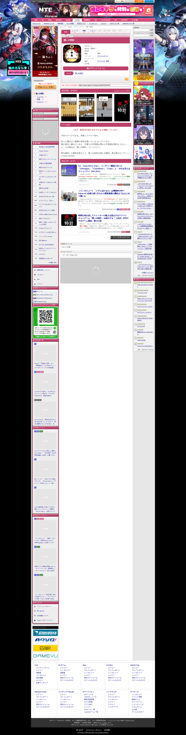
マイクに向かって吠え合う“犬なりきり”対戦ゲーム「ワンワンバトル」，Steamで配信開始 (145, 206)
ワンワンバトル (142, 292)
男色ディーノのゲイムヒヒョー (47, 172)
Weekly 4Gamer (43, 151)
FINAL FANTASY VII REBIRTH (145, 319)
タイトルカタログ (67, 680)
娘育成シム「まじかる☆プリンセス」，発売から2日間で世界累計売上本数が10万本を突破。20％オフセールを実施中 (145, 196)
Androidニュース (49, 23)
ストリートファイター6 (144, 306)
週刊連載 (39, 678)
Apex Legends (141, 340)
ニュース (40, 97)
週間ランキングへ (148, 272)
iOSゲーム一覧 (114, 23)
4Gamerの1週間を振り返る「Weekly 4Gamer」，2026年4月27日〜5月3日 (145, 256)
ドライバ (40, 284)
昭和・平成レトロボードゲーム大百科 (47, 223)
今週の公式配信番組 (45, 163)
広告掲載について (42, 615)
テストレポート (114, 697)
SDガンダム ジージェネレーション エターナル (144, 299)
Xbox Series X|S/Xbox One (45, 294)
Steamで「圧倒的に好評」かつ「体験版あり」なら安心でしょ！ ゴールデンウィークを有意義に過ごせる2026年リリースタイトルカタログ (45, 366)
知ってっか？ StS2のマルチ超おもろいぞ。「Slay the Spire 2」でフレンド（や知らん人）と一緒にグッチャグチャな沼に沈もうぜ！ (45, 481)
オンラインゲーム (43, 668)
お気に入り (129, 1)
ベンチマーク (113, 707)
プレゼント (40, 274)
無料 (107, 61)
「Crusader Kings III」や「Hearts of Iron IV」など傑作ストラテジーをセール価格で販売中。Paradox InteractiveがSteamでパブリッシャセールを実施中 (145, 236)
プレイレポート (90, 670)
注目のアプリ (81, 23)
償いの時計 (79, 73)
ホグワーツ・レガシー (144, 312)
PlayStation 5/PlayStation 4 (44, 298)
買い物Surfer (43, 240)
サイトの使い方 (58, 1)
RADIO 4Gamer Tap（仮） (47, 196)
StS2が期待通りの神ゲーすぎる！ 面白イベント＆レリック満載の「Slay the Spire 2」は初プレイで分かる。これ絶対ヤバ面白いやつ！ (45, 509)
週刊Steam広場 (43, 188)
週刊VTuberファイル (45, 167)
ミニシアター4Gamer (45, 236)
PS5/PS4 (58, 20)
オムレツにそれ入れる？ (145, 346)
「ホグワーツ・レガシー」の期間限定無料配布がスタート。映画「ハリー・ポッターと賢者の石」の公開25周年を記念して (145, 226)
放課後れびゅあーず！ (46, 258)
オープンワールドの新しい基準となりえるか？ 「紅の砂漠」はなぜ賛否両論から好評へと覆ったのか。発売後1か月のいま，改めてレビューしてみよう (45, 453)
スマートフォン (88, 692)
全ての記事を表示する (121, 237)
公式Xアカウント (43, 1)
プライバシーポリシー (44, 606)
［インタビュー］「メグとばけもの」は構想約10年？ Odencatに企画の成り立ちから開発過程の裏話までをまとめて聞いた (104, 193)
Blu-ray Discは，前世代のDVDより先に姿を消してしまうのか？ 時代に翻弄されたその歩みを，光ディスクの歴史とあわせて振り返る (45, 422)
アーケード (134, 692)
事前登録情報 (89, 699)
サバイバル (101, 61)
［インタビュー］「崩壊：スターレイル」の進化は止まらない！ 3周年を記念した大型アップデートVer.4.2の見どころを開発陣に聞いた (45, 541)
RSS (34, 1)
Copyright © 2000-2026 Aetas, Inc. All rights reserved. (93, 732)
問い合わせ (69, 1)
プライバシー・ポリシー (94, 729)
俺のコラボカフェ (45, 218)
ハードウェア (105, 20)
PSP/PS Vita (134, 665)
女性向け (87, 20)
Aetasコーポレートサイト (45, 620)
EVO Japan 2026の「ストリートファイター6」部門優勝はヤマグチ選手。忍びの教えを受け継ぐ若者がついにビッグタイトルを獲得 (145, 176)
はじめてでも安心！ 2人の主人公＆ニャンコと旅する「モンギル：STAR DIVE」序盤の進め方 (45, 393)
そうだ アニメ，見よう (46, 200)
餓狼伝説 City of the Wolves (145, 333)
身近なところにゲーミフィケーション (47, 249)
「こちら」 (104, 722)
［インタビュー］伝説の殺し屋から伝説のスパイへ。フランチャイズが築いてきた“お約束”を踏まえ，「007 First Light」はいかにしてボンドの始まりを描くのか (45, 597)
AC (116, 20)
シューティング (138, 704)
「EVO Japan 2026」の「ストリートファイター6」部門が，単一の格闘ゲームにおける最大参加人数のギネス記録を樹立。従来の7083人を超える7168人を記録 (145, 186)
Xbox (50, 20)
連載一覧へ (53, 262)
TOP (35, 20)
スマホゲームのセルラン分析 (47, 178)
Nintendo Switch (41, 301)
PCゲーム (40, 291)
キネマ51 (42, 254)
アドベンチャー (102, 56)
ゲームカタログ (138, 712)
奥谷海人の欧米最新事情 (47, 147)
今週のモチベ (43, 155)
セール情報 (70, 23)
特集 (38, 99)
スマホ (77, 20)
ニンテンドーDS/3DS (66, 692)
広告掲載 (107, 729)
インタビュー (93, 23)
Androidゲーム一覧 (128, 23)
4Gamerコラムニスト (45, 228)
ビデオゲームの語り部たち (47, 232)
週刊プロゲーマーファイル (47, 159)
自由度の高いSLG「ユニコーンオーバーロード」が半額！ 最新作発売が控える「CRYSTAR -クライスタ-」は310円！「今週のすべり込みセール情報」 (145, 216)
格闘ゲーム (136, 699)
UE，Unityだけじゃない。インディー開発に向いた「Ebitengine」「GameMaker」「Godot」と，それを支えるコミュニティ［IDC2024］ (104, 168)
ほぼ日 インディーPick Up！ (48, 192)
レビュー (40, 102)
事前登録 (60, 23)
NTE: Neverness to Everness (145, 286)
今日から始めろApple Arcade (48, 214)
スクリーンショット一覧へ (122, 90)
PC (43, 20)
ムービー (104, 23)
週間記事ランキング (43, 270)
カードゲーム (137, 702)
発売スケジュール (67, 678)
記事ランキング (42, 683)
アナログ (124, 20)
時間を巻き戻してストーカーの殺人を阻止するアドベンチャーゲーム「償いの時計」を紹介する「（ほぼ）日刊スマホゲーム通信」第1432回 (103, 218)
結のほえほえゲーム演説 (47, 210)
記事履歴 (139, 1)
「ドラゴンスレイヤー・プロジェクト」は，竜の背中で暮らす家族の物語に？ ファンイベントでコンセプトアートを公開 (145, 267)
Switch (68, 20)
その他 (134, 709)
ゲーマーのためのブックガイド (47, 205)
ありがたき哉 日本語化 (46, 244)
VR (96, 20)
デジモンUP (141, 326)
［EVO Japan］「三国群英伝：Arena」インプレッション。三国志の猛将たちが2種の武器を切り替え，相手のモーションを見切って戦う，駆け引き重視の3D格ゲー (145, 246)
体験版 (38, 673)
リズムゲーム (137, 707)
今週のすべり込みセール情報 (47, 183)
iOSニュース (36, 23)
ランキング (149, 1)
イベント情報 (137, 697)
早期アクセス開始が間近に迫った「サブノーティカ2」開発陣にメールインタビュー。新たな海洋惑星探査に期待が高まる (45, 569)
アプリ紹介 (88, 704)
